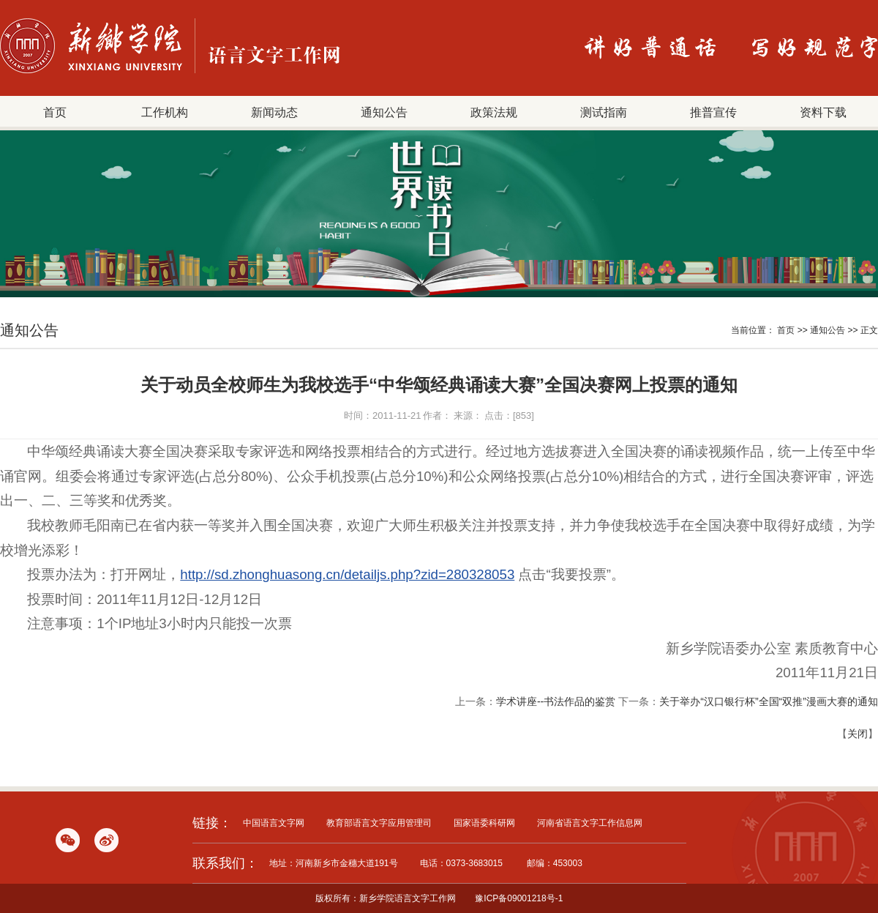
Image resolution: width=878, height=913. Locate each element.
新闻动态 (274, 112)
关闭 (857, 733)
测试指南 (603, 112)
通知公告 (384, 112)
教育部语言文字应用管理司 (379, 823)
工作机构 (164, 112)
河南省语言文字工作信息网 (589, 823)
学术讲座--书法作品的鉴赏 (555, 701)
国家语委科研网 (484, 823)
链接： (212, 823)
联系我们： (225, 863)
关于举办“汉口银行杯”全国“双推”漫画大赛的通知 (768, 701)
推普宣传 (713, 112)
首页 (55, 112)
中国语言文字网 (273, 823)
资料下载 (823, 112)
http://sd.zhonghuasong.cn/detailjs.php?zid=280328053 (347, 574)
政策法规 (493, 112)
